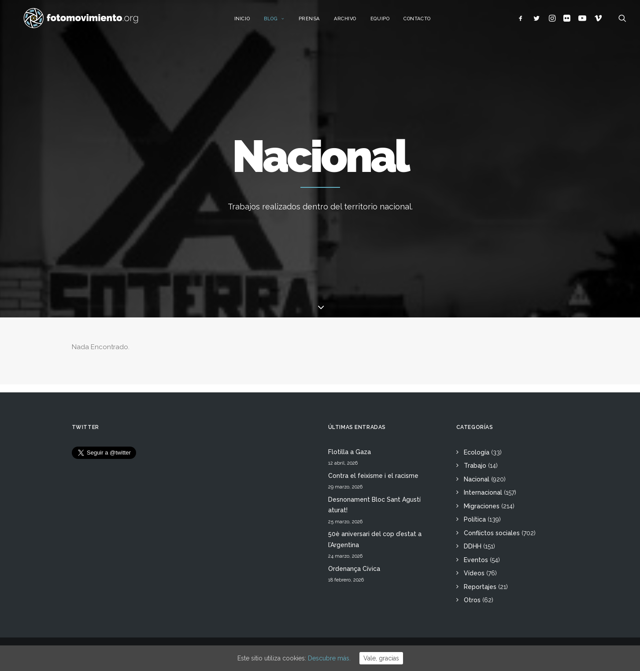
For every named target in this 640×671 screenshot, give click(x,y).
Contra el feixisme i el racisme (373, 475)
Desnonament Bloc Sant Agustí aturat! (374, 505)
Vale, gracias (381, 658)
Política (475, 519)
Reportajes (480, 586)
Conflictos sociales (492, 533)
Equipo (386, 21)
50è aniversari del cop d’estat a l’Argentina (375, 539)
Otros (472, 600)
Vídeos (474, 573)
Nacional (476, 479)
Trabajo (475, 465)
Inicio (248, 21)
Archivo (351, 21)
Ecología (476, 452)
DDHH (472, 546)
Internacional (483, 492)
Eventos (476, 559)
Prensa (315, 21)
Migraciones (481, 506)
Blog (280, 21)
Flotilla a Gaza (349, 451)
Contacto (423, 21)
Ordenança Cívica (354, 568)
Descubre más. (329, 658)
